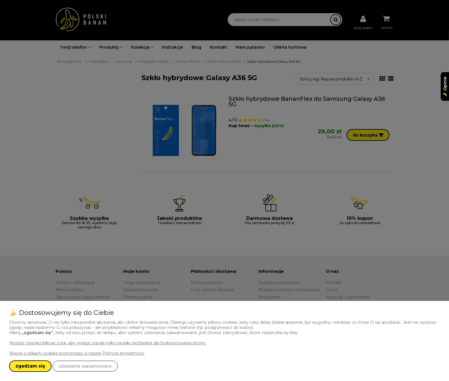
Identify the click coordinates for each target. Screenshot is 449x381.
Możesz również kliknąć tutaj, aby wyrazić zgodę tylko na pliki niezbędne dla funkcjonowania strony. (107, 343)
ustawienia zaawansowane (85, 366)
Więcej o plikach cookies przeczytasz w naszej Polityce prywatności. (77, 353)
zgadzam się (30, 366)
